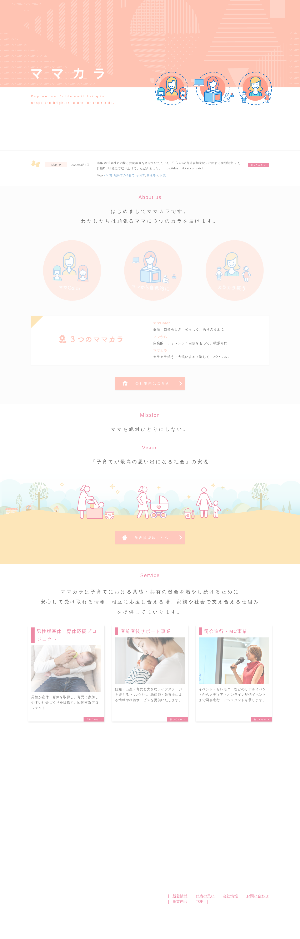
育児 (163, 175)
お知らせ (55, 164)
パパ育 (108, 175)
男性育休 (152, 175)
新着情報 (180, 896)
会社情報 (230, 896)
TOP (200, 901)
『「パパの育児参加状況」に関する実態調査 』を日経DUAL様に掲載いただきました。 (258, 165)
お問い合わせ (257, 896)
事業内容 (180, 901)
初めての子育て (124, 175)
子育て (140, 175)
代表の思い (205, 896)
